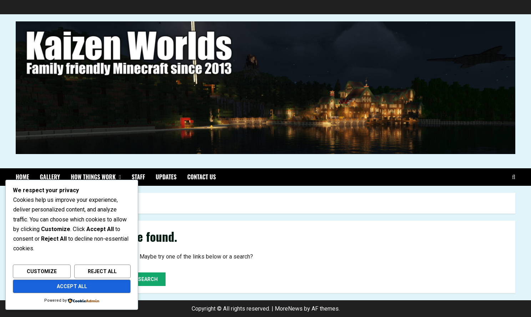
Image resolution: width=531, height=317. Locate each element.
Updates (166, 177)
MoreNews (289, 308)
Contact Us (201, 177)
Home (22, 177)
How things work (93, 177)
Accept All (72, 286)
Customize (42, 271)
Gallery (50, 177)
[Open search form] (513, 177)
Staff (138, 177)
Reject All (102, 271)
